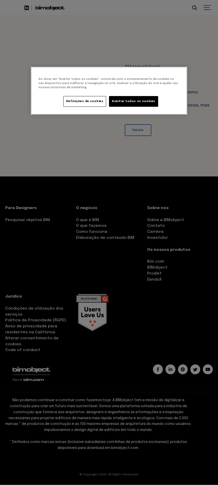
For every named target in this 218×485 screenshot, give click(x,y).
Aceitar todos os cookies (133, 101)
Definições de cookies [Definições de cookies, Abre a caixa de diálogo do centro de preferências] (84, 101)
